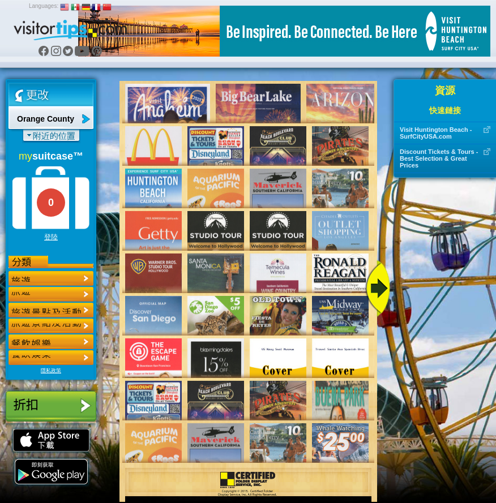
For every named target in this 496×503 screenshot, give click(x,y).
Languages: (43, 6)
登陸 (51, 237)
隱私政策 (51, 370)
